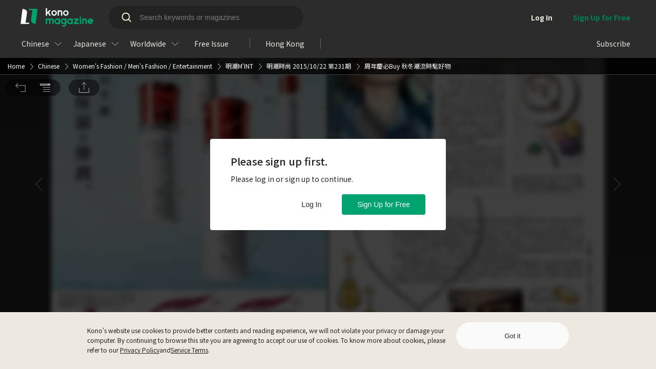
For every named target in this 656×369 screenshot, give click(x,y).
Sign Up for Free (383, 204)
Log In (311, 204)
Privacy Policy (139, 349)
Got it (512, 336)
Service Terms (189, 349)
